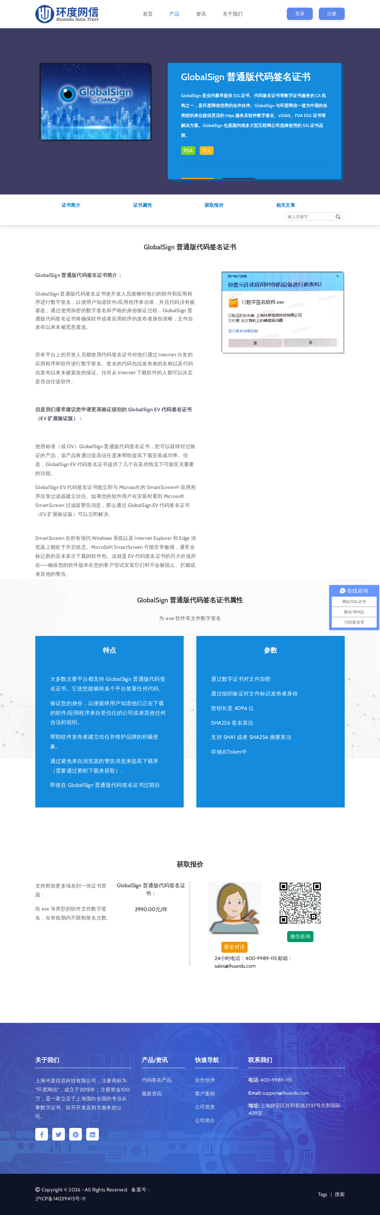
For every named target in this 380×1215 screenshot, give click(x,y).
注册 (331, 14)
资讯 (201, 14)
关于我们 (233, 14)
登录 (299, 14)
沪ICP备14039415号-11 (60, 1199)
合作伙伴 (205, 1080)
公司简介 (205, 1121)
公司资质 (205, 1107)
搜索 (340, 1194)
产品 (174, 14)
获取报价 (214, 205)
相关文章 (285, 205)
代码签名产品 (157, 1080)
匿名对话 (234, 947)
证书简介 (71, 205)
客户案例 (205, 1094)
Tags (322, 1194)
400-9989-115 (276, 1080)
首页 (148, 14)
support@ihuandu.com (286, 1093)
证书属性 (142, 205)
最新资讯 (152, 1094)
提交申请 (151, 927)
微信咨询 (300, 936)
